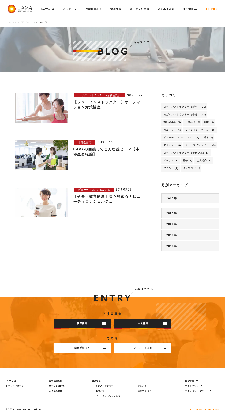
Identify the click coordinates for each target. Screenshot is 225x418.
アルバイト (143, 386)
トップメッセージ (15, 386)
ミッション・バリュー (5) (200, 129)
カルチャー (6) (172, 129)
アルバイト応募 (150, 347)
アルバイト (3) (172, 145)
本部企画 (100, 391)
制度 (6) (209, 122)
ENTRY (212, 8)
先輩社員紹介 (93, 9)
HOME (12, 22)
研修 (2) (187, 160)
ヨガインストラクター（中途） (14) (184, 114)
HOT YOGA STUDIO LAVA (204, 410)
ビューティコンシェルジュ (109, 396)
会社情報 (190, 9)
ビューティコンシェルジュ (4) (181, 137)
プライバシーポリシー (198, 391)
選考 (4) (208, 137)
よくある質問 (166, 9)
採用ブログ (26, 22)
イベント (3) (170, 160)
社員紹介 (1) (204, 160)
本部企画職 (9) (172, 122)
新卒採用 (91, 323)
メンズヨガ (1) (191, 168)
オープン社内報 (139, 9)
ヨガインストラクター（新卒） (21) (184, 106)
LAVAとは (48, 9)
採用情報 (116, 9)
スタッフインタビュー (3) (200, 145)
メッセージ (70, 9)
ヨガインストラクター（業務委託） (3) (186, 152)
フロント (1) (170, 168)
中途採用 (152, 323)
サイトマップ (193, 386)
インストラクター (105, 386)
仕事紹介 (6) (192, 122)
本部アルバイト (145, 391)
